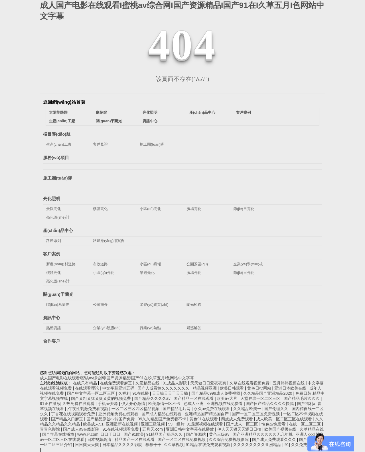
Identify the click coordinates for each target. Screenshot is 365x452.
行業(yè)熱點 (150, 328)
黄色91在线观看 (204, 419)
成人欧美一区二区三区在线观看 (284, 419)
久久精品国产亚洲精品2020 (268, 393)
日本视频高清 (99, 439)
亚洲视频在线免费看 (225, 403)
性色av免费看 (274, 424)
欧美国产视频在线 (280, 429)
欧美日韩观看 (232, 388)
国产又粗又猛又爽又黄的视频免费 (101, 398)
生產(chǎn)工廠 (62, 121)
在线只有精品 (85, 383)
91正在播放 (50, 403)
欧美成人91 (93, 424)
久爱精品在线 (148, 383)
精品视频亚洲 (205, 388)
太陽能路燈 (58, 112)
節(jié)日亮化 (243, 209)
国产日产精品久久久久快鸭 (270, 403)
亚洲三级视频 (153, 424)
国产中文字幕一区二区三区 (91, 393)
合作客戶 (51, 341)
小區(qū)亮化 (150, 209)
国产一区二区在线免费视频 (182, 439)
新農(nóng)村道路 (61, 264)
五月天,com (153, 429)
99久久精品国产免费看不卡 (162, 419)
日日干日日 (110, 434)
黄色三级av (219, 434)
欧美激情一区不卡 (164, 403)
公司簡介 (100, 304)
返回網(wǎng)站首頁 (64, 102)
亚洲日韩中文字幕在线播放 (190, 429)
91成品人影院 (175, 383)
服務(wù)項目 (56, 157)
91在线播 (141, 393)
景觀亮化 (53, 209)
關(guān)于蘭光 (109, 121)
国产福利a (306, 403)
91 (287, 444)
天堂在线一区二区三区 (260, 398)
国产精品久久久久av (153, 398)
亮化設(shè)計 (58, 217)
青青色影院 (50, 429)
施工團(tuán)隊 (152, 144)
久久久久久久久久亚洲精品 (257, 444)
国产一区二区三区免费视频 (256, 414)
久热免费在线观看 (79, 403)
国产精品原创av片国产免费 (111, 419)
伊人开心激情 (133, 403)
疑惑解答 (193, 328)
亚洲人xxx (305, 434)
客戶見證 (100, 144)
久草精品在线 (312, 429)
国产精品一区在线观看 (194, 398)
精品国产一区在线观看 (135, 439)
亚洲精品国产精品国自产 (207, 414)
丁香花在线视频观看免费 (73, 414)
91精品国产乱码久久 (165, 434)
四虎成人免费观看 (237, 419)
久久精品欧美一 (247, 408)
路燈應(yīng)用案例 (109, 241)
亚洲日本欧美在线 (290, 388)
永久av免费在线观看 (212, 408)
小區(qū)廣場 (150, 264)
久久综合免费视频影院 (229, 439)
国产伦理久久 (276, 408)
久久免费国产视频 (307, 444)
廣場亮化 (193, 209)
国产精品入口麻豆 (67, 419)
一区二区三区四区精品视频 (136, 408)
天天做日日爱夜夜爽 (208, 383)
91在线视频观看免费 (121, 429)
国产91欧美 (134, 434)
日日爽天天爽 (87, 444)
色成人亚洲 (194, 403)
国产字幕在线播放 (58, 434)
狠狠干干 (153, 444)
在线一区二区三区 (305, 424)
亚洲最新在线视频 (122, 424)
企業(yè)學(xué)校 (248, 264)
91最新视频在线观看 (205, 424)
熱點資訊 (53, 328)
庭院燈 (101, 112)
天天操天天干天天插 (170, 393)
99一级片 (176, 424)
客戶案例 (243, 112)
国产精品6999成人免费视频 (216, 393)
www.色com (87, 434)
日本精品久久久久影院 (122, 444)
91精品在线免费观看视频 (208, 444)
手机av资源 (108, 403)
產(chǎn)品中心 (202, 112)
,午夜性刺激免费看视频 (88, 408)
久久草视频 (174, 444)
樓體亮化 (100, 209)
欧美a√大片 (227, 398)
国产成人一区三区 (242, 424)
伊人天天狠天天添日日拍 (239, 429)
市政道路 (100, 264)
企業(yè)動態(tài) (107, 328)
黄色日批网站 (259, 388)
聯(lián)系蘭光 (57, 304)
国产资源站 (196, 434)
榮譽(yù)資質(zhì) (154, 304)
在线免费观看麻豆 (116, 383)
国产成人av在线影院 (81, 429)
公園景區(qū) (197, 264)
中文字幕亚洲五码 (118, 388)
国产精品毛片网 (177, 408)
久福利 (124, 393)
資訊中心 (150, 121)
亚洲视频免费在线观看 (118, 414)
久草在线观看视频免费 (250, 383)
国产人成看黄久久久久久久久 (163, 388)
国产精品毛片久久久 (302, 398)
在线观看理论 (87, 388)
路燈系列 (53, 241)
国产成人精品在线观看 (161, 414)
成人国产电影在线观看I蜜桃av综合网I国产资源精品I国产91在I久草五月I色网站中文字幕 (117, 378)
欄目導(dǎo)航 (56, 134)
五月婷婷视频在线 (289, 383)
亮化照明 (150, 112)
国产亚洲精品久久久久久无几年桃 (263, 434)
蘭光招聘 (193, 304)
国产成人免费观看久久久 (274, 439)
